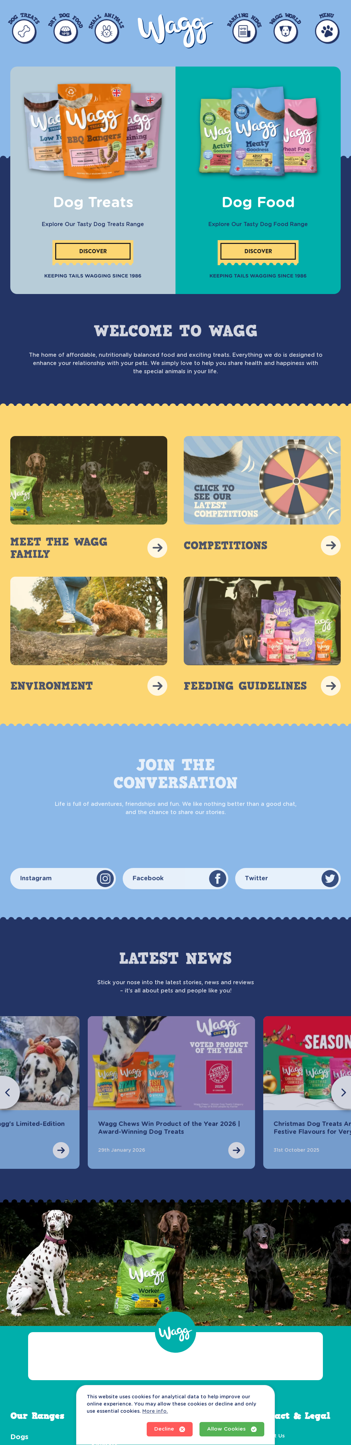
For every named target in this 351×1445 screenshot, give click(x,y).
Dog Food (258, 203)
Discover (93, 251)
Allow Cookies (232, 1429)
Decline (169, 1429)
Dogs (19, 1437)
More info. (155, 1411)
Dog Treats (93, 203)
